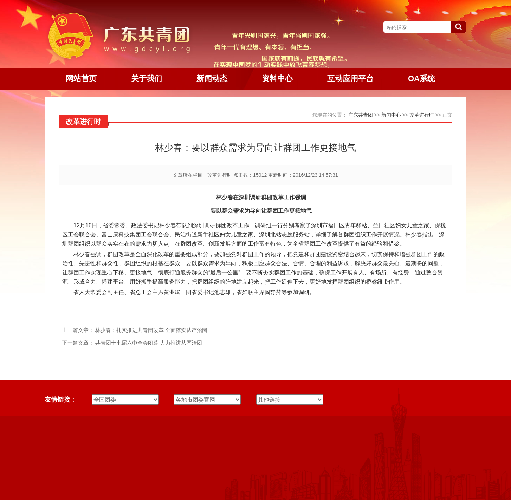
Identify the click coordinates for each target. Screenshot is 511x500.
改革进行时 (421, 115)
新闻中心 (391, 115)
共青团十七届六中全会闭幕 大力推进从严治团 (148, 343)
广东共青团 (360, 115)
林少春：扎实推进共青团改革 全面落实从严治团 (151, 330)
